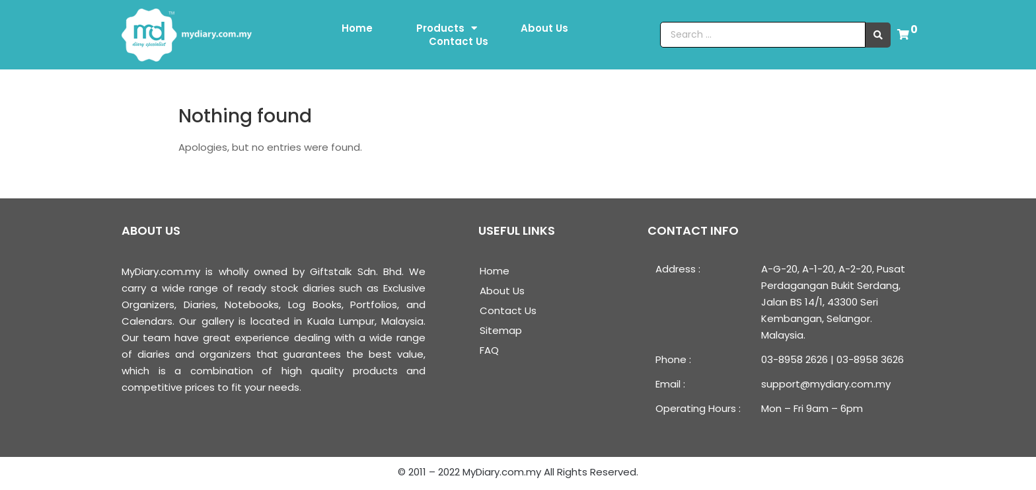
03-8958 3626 (870, 359)
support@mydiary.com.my (826, 384)
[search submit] (878, 35)
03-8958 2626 (794, 359)
